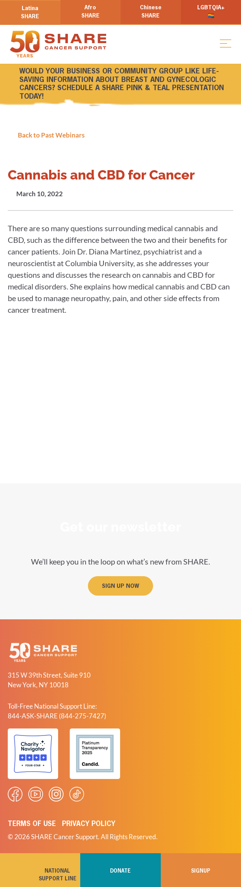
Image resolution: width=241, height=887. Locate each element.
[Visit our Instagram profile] (56, 794)
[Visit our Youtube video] (35, 794)
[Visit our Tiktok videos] (76, 794)
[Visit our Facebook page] (15, 794)
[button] (225, 43)
